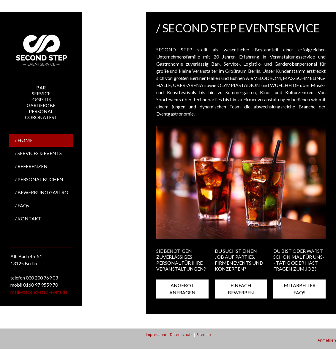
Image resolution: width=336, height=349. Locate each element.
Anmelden (327, 340)
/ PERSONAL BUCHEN (39, 179)
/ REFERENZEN (31, 166)
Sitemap (203, 334)
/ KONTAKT (28, 218)
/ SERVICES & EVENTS (38, 153)
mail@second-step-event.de (38, 292)
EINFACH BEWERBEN (241, 288)
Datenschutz (181, 334)
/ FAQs (22, 205)
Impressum (156, 334)
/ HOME (24, 140)
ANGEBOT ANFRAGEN (182, 288)
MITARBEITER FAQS (300, 288)
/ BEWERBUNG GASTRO (41, 192)
